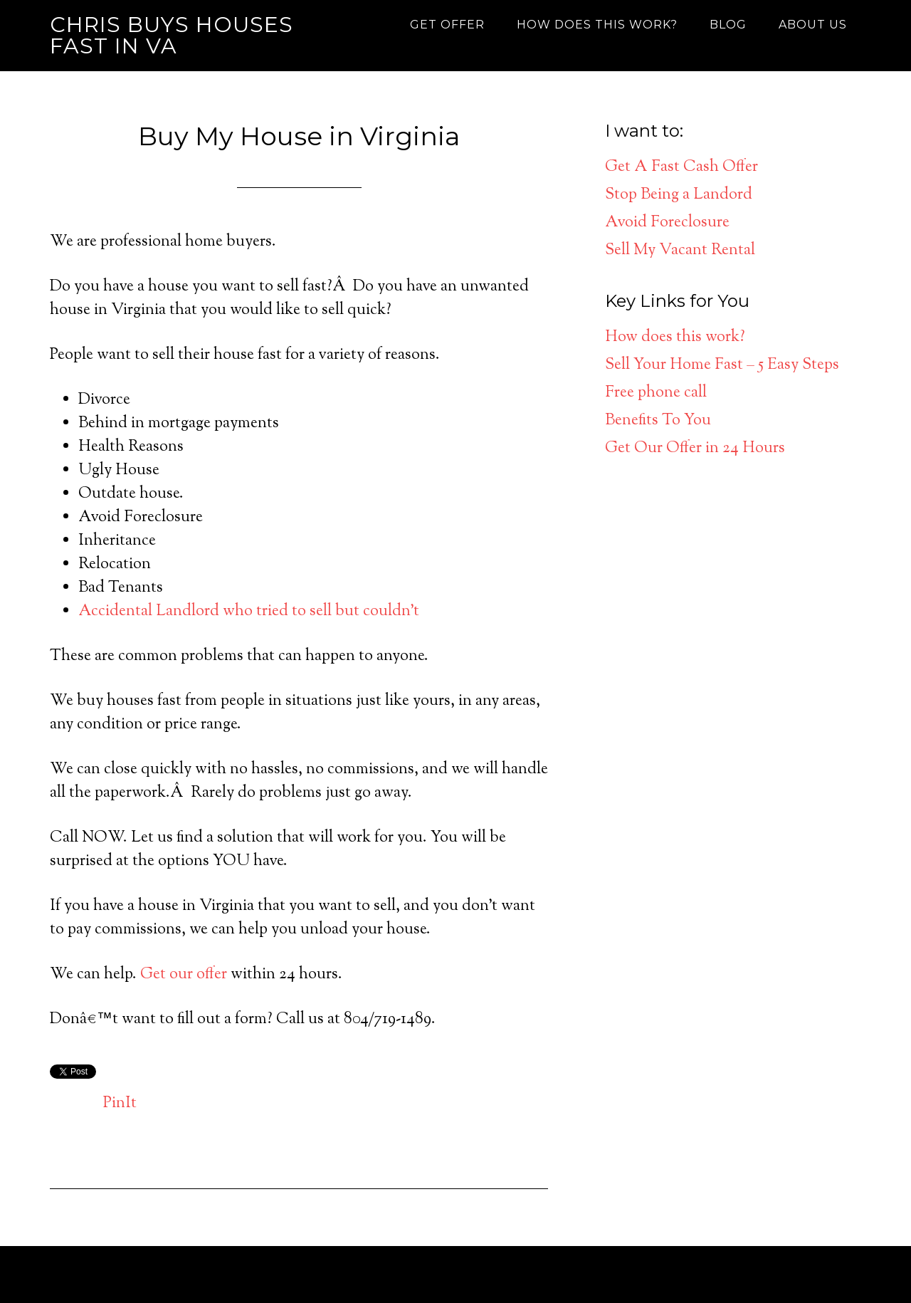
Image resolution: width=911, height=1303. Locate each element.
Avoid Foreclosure (667, 222)
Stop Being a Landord (678, 195)
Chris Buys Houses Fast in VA (171, 35)
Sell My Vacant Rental (680, 250)
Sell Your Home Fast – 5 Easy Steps (722, 365)
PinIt (120, 1103)
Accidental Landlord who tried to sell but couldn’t (248, 611)
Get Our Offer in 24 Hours (695, 448)
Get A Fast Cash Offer (681, 167)
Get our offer (183, 974)
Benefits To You (658, 420)
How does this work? (675, 337)
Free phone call (656, 393)
